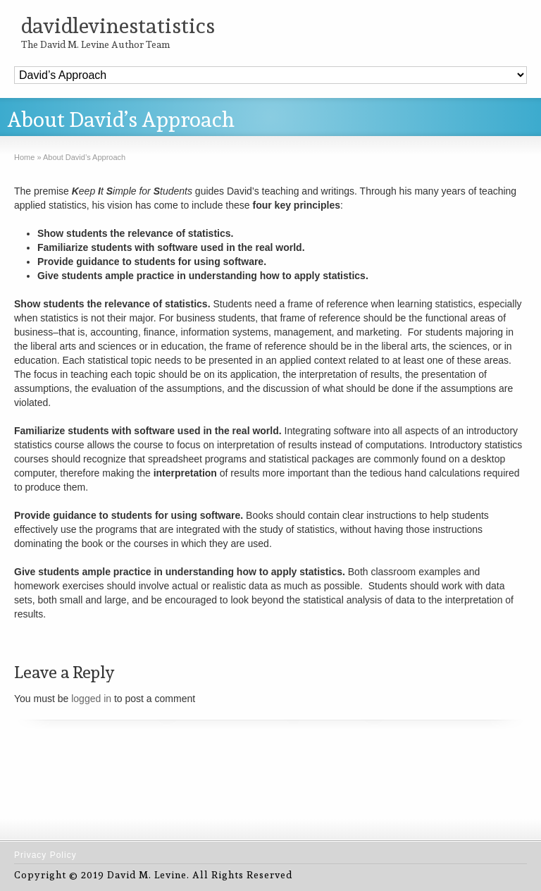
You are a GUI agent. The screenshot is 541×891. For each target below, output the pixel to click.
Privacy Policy (45, 855)
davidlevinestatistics (118, 25)
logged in (91, 698)
